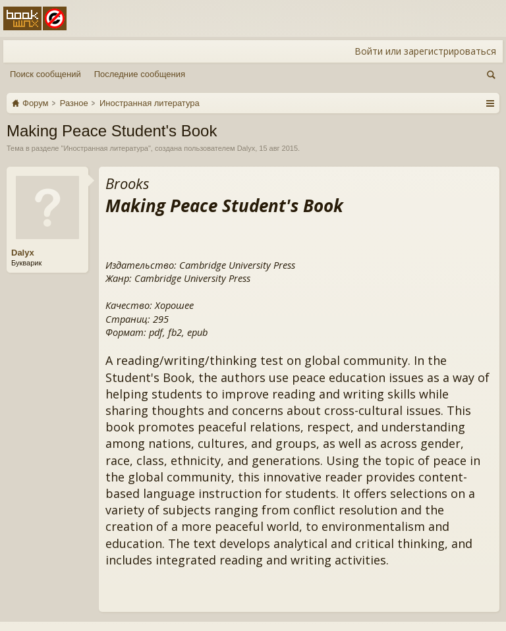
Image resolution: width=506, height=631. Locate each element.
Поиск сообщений (45, 74)
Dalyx (246, 148)
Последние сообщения (139, 74)
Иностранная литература (105, 148)
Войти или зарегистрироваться (425, 51)
